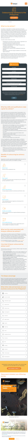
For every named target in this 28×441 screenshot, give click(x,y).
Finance (8, 21)
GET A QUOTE (14, 17)
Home (1, 21)
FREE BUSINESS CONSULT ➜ (14, 368)
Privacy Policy (5, 434)
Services (4, 21)
